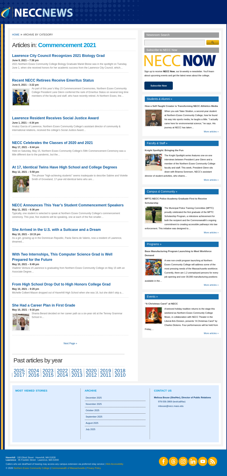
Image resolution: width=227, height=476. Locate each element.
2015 (48, 375)
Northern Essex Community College (31, 468)
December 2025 (94, 397)
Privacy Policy (94, 468)
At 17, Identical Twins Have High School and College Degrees (64, 167)
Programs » (154, 244)
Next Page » (70, 343)
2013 (77, 375)
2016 (33, 375)
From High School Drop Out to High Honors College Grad (61, 284)
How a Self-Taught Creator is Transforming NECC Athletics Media (181, 106)
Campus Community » (162, 191)
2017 (19, 375)
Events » (152, 296)
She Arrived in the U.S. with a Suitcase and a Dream (56, 230)
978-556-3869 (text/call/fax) (171, 401)
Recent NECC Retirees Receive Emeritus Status (53, 80)
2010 (120, 375)
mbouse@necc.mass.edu (170, 406)
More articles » (211, 131)
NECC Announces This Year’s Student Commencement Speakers (68, 205)
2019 (105, 370)
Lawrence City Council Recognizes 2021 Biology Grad (58, 56)
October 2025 (92, 410)
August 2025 (92, 423)
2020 (91, 370)
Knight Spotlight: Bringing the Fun (164, 150)
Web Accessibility (114, 464)
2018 (120, 370)
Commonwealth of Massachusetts (68, 468)
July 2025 (90, 429)
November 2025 (94, 404)
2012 (91, 375)
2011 (105, 375)
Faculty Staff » (157, 143)
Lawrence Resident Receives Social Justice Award (55, 118)
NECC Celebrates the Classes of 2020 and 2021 (52, 143)
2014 (62, 375)
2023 (48, 370)
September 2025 (94, 416)
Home (15, 34)
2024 (33, 370)
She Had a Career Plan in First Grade (43, 305)
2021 (76, 370)
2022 (62, 370)
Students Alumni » (159, 99)
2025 (19, 370)
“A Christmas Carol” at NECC (161, 303)
